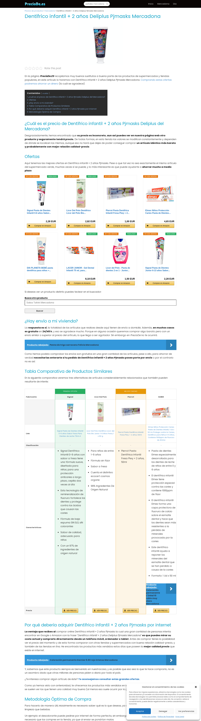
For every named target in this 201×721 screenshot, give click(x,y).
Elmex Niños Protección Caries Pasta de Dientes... (158, 211)
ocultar (45, 93)
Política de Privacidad (166, 716)
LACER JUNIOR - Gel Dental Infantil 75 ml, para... (80, 269)
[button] (196, 687)
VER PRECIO (72, 610)
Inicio (150, 3)
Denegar (163, 711)
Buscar (39, 310)
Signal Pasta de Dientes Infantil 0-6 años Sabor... (39, 211)
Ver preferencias (186, 711)
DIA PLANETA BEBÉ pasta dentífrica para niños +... (40, 269)
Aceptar (140, 711)
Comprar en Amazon (42, 226)
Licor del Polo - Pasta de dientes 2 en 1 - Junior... (118, 269)
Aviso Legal (179, 716)
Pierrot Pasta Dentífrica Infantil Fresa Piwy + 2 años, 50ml (130, 433)
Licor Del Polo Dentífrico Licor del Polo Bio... (78, 211)
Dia (174, 3)
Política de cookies (149, 716)
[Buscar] (107, 4)
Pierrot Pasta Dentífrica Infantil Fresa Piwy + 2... (117, 211)
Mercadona (163, 3)
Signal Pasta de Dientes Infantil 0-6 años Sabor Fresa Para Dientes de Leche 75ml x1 (70, 433)
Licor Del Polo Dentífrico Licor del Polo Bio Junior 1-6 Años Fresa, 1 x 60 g (100, 433)
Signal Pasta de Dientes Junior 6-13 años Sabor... (157, 269)
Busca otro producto (36, 298)
